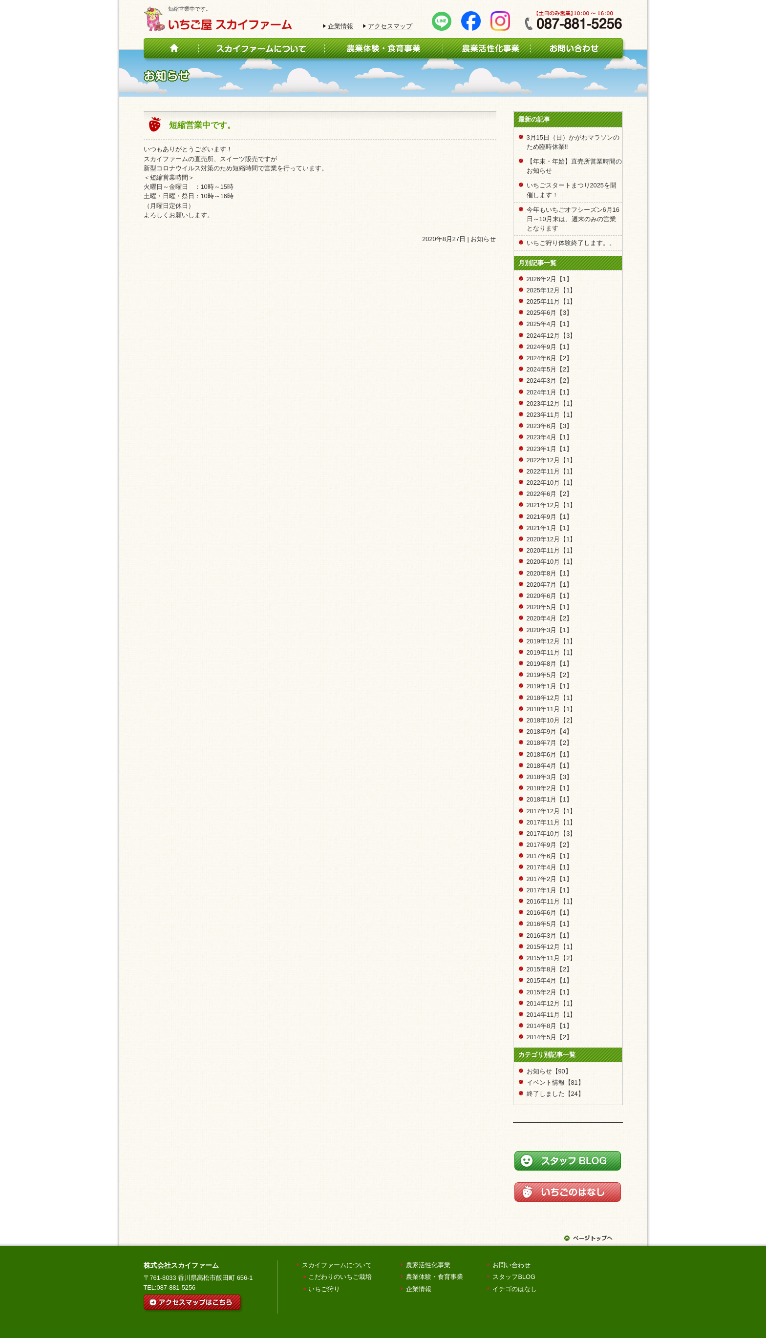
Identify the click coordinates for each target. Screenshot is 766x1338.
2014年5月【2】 (550, 1037)
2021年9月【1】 (550, 516)
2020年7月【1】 (550, 584)
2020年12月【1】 (551, 539)
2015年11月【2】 (551, 958)
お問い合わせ (511, 1265)
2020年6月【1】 (550, 595)
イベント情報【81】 (555, 1082)
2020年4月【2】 (550, 618)
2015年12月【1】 (551, 946)
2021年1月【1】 (550, 528)
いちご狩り (324, 1289)
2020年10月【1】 (551, 561)
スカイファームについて (337, 1265)
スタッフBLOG (513, 1276)
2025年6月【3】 (550, 312)
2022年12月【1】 (551, 460)
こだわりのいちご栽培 (340, 1276)
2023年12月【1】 (551, 403)
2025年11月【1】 (551, 301)
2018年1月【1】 (550, 799)
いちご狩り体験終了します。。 (571, 243)
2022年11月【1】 (551, 471)
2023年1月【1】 (550, 449)
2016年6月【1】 (550, 912)
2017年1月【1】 (550, 890)
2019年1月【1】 (550, 686)
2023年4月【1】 (550, 437)
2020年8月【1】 (550, 573)
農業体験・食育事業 (434, 1276)
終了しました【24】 (555, 1093)
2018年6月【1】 (550, 754)
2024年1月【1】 (550, 392)
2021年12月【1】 (551, 505)
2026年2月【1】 (550, 279)
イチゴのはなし (514, 1289)
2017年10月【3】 (551, 833)
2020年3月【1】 (550, 630)
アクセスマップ (390, 26)
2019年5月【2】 (550, 675)
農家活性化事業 (428, 1265)
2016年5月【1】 (550, 923)
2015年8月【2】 (550, 969)
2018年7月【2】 (550, 742)
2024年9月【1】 (550, 346)
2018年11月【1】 (551, 709)
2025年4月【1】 (550, 324)
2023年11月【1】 (551, 414)
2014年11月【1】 (551, 1014)
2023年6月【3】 (550, 426)
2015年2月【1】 (550, 992)
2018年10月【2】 (551, 720)
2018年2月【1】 (550, 788)
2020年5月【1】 (550, 607)
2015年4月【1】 (550, 980)
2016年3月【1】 (550, 935)
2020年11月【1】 (551, 550)
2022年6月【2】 (550, 493)
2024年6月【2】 (550, 358)
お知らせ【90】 (549, 1071)
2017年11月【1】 (551, 822)
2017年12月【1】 (551, 811)
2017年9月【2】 (550, 844)
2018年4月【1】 (550, 765)
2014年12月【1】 (551, 1003)
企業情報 (340, 26)
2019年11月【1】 (551, 652)
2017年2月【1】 (550, 879)
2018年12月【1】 (551, 697)
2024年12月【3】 (551, 335)
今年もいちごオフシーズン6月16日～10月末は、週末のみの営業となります (573, 219)
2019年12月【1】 (551, 641)
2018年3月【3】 (550, 777)
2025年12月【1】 (551, 290)
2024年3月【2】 (550, 380)
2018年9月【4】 (550, 731)
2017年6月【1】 (550, 856)
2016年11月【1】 (551, 901)
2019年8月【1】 (550, 663)
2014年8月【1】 (550, 1025)
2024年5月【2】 (550, 369)
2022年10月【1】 (551, 482)
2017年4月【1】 (550, 867)
